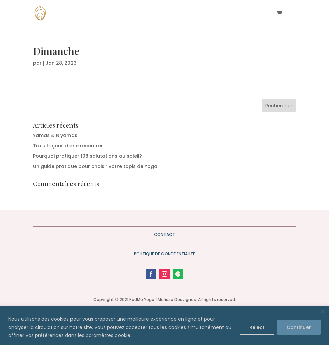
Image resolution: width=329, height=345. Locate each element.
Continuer (299, 327)
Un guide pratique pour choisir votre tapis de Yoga (95, 166)
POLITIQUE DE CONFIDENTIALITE (164, 254)
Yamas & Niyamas (55, 135)
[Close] (322, 311)
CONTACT (164, 235)
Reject (257, 327)
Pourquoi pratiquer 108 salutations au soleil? (87, 156)
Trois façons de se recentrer (68, 145)
